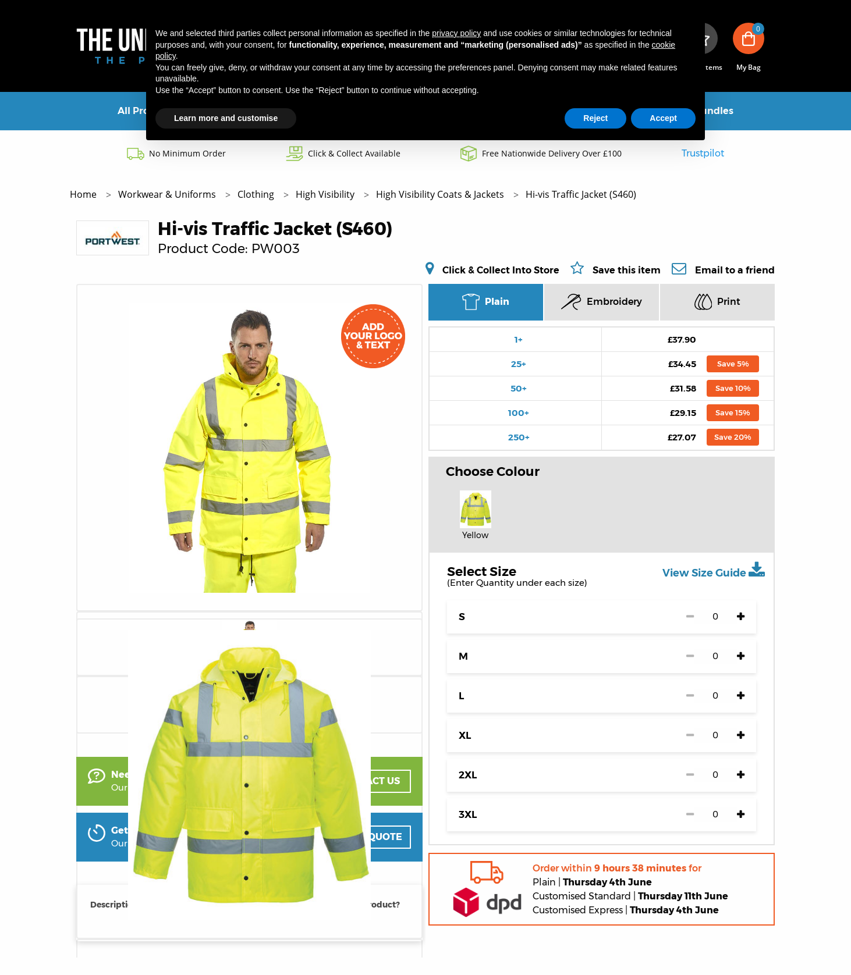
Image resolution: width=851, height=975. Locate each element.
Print (717, 301)
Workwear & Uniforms (168, 194)
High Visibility (326, 194)
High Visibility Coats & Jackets (441, 194)
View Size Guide (713, 570)
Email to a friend (735, 270)
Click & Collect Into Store (500, 270)
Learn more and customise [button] (226, 118)
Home (84, 194)
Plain (485, 302)
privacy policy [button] (456, 33)
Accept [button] (663, 118)
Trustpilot (703, 153)
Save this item (627, 270)
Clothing (256, 194)
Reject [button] (595, 118)
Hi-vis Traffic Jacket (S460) (581, 194)
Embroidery (601, 302)
